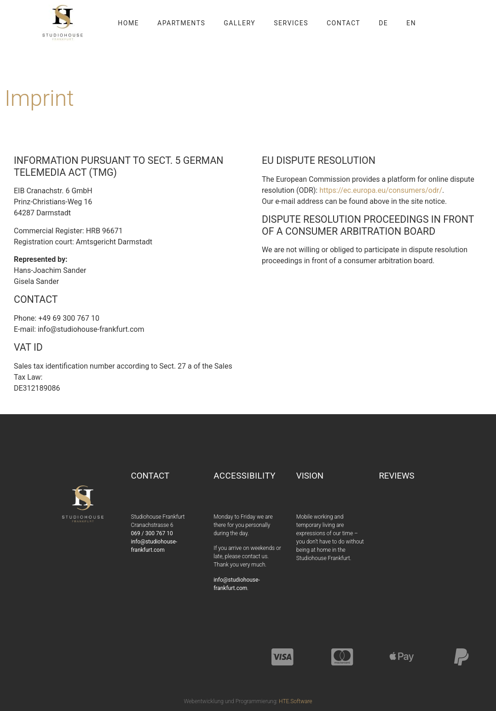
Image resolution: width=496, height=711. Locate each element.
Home (128, 23)
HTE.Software (295, 701)
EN (411, 23)
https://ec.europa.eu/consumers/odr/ (380, 190)
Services (291, 23)
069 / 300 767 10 (152, 533)
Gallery (239, 23)
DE (383, 23)
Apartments (181, 23)
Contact (343, 23)
